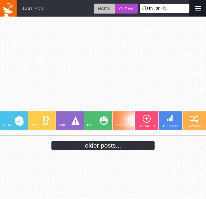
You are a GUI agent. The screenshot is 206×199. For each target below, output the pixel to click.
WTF (40, 121)
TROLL (125, 121)
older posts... (103, 145)
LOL (97, 121)
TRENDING (170, 121)
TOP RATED (146, 121)
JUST (34, 8)
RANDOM (193, 121)
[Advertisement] (103, 66)
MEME (13, 121)
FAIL (69, 121)
